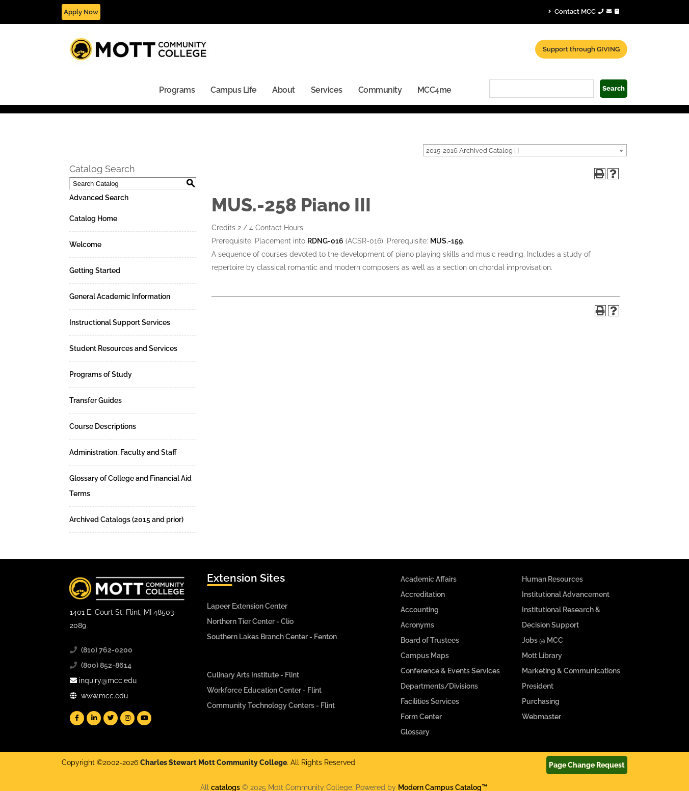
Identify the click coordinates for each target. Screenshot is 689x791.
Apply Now (81, 12)
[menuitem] (177, 89)
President (537, 686)
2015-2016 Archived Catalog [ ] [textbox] (472, 150)
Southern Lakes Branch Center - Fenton (272, 637)
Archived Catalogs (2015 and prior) (126, 519)
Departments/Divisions (439, 686)
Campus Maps (425, 655)
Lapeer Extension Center (247, 606)
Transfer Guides (95, 400)
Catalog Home (93, 218)
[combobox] (525, 150)
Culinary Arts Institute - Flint (253, 675)
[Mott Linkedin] (94, 718)
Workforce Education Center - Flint (264, 690)
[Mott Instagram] (127, 718)
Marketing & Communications (571, 671)
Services (326, 90)
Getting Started (94, 270)
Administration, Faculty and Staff (123, 452)
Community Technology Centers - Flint (271, 705)
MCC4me (434, 90)
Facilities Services (430, 701)
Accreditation (423, 594)
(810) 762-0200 (106, 650)
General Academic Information (119, 296)
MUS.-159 (446, 241)
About (283, 90)
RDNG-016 (325, 241)
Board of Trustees (430, 640)
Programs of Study (100, 374)
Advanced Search (98, 198)
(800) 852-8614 (106, 665)
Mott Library (542, 655)
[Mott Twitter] (110, 718)
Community (380, 90)
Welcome (85, 244)
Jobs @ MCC (542, 640)
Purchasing (541, 701)
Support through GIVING (581, 49)
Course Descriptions (102, 426)
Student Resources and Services (123, 348)
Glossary (415, 732)
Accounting (420, 610)
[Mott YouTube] (144, 718)
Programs (177, 90)
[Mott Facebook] (77, 718)
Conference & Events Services (450, 671)
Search (613, 88)
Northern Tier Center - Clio (250, 621)
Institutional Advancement (566, 594)
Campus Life (233, 90)
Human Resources (552, 579)
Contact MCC (583, 11)
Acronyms (417, 625)
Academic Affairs (429, 579)
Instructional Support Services (119, 322)
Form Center (421, 717)
